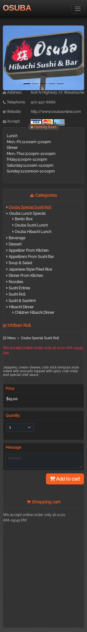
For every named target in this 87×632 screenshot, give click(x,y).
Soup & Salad (20, 263)
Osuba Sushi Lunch (31, 225)
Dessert (15, 244)
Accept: (11, 121)
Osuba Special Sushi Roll (30, 207)
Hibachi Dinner (21, 307)
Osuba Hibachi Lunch (33, 232)
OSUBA (17, 7)
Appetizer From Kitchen (28, 250)
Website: (12, 111)
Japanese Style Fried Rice (30, 269)
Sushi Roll (17, 294)
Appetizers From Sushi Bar (31, 256)
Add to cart (65, 479)
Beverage (17, 238)
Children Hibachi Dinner (34, 312)
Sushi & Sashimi (22, 301)
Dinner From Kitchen (26, 275)
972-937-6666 (43, 102)
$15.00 (12, 399)
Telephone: (14, 102)
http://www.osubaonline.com (56, 111)
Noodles (16, 282)
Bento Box (23, 219)
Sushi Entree (19, 288)
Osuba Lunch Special (27, 213)
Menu (9, 338)
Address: (12, 92)
